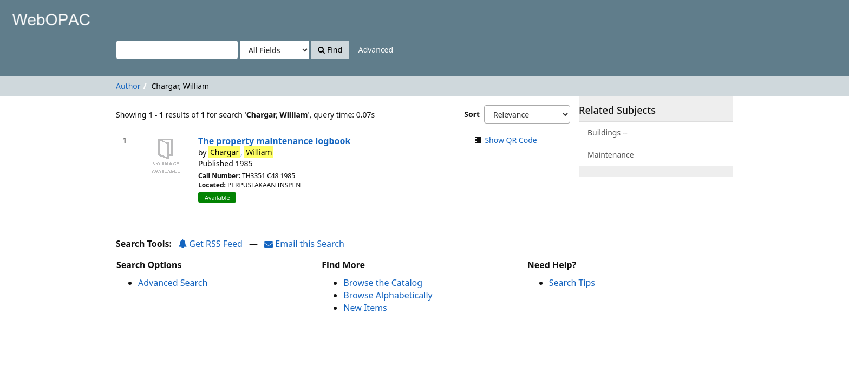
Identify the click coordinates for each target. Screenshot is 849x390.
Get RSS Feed (210, 244)
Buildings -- (607, 132)
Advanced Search (172, 283)
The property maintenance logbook (274, 141)
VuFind (35, 16)
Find (330, 49)
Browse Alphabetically (387, 295)
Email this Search (304, 244)
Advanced (375, 49)
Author (128, 86)
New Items (365, 308)
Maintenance (610, 155)
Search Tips (572, 283)
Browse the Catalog (382, 283)
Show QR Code (511, 140)
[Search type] (274, 50)
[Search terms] (177, 50)
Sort (472, 114)
